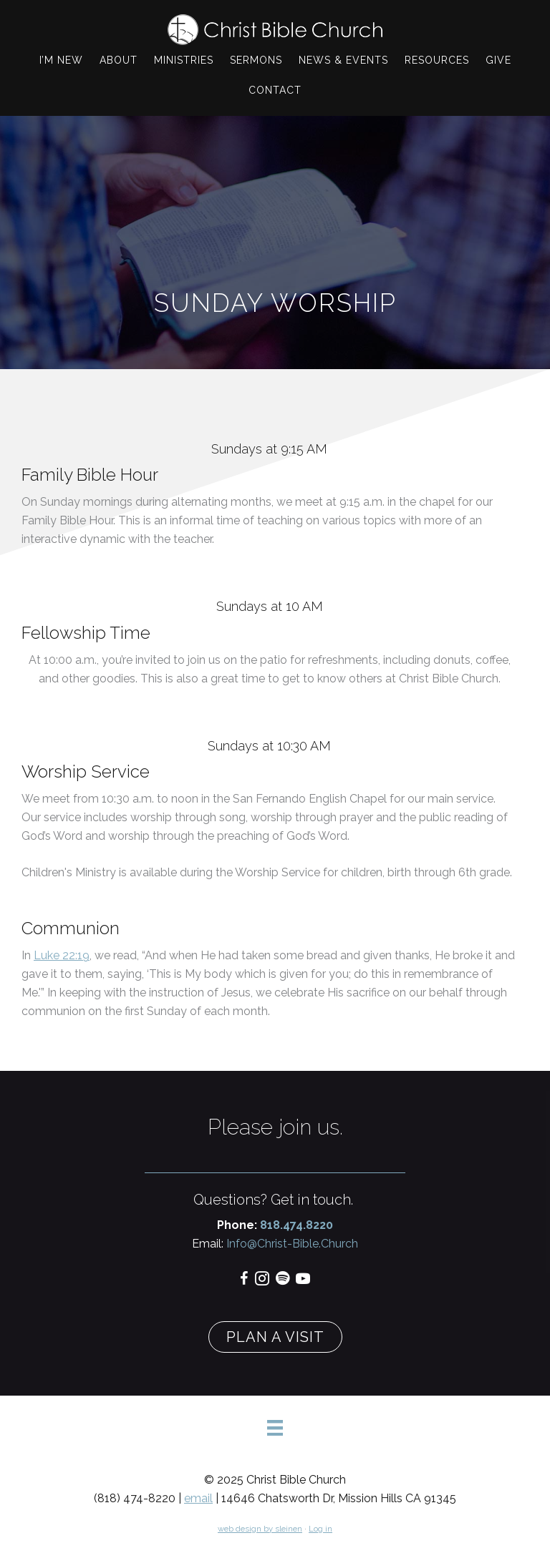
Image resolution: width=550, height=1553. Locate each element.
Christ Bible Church (275, 29)
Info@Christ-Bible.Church (290, 1243)
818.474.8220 (296, 1225)
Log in (320, 1529)
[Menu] (275, 1428)
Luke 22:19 (62, 955)
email (198, 1498)
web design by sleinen (260, 1529)
